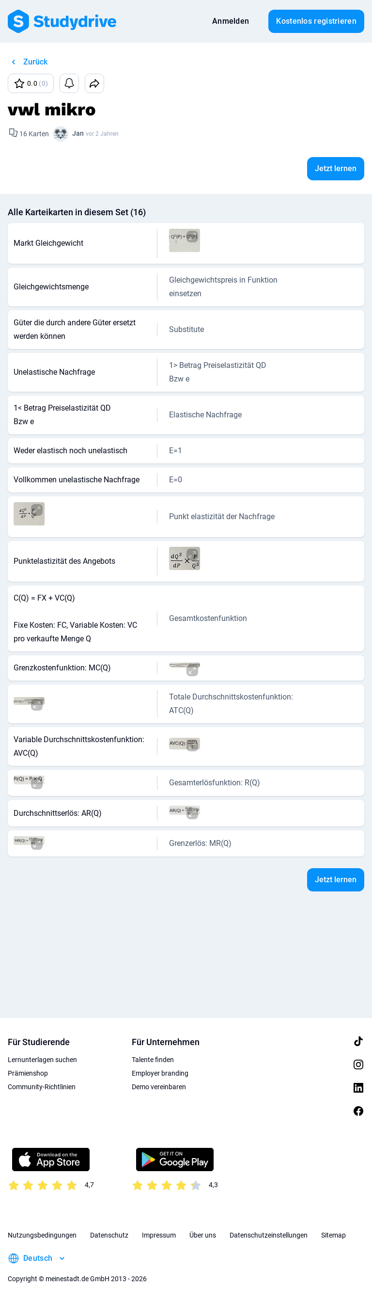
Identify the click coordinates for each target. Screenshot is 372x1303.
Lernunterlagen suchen (42, 1060)
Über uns (202, 1235)
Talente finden (153, 1060)
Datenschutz (109, 1235)
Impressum (159, 1235)
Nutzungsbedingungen (42, 1235)
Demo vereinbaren (159, 1087)
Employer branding (160, 1073)
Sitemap (333, 1235)
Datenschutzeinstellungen (269, 1235)
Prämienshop (28, 1073)
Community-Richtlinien (42, 1087)
